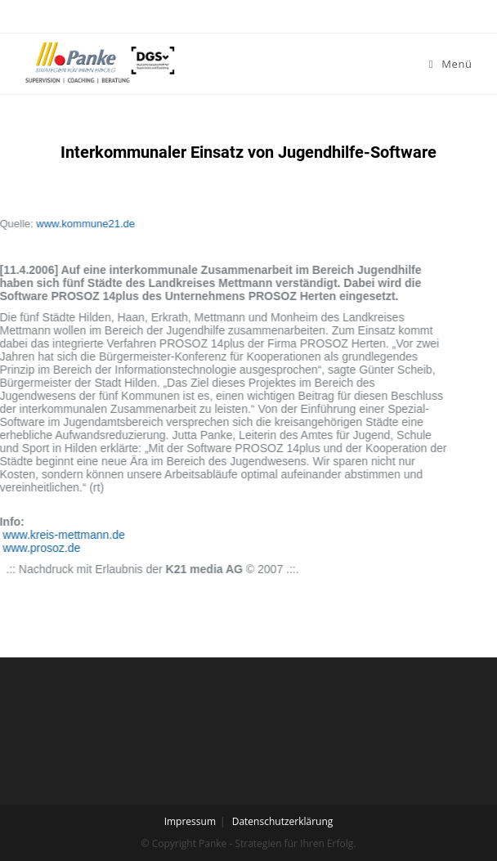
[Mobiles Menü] (450, 64)
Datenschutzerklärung (283, 821)
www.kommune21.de (51, 223)
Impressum (190, 821)
